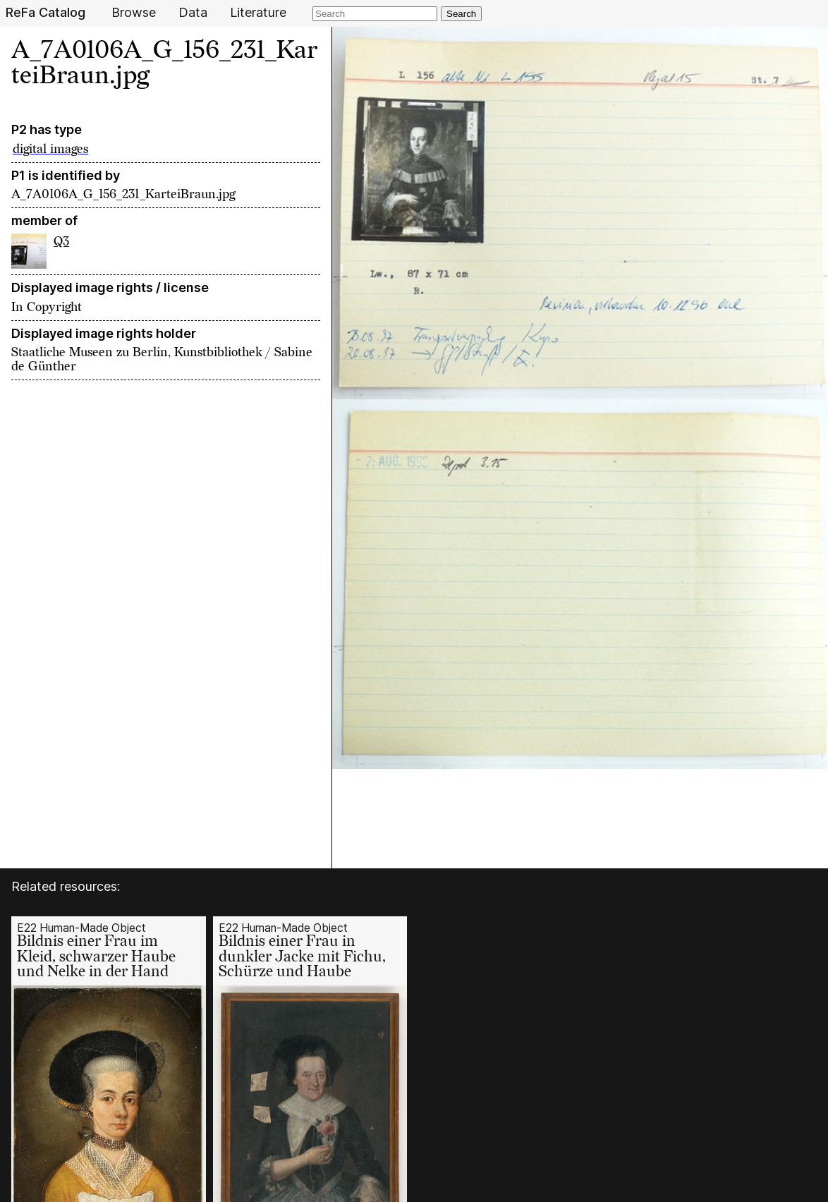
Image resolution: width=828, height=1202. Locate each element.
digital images (50, 149)
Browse (133, 13)
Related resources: (65, 886)
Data (192, 13)
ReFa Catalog (45, 13)
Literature (258, 13)
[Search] (374, 13)
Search (461, 13)
